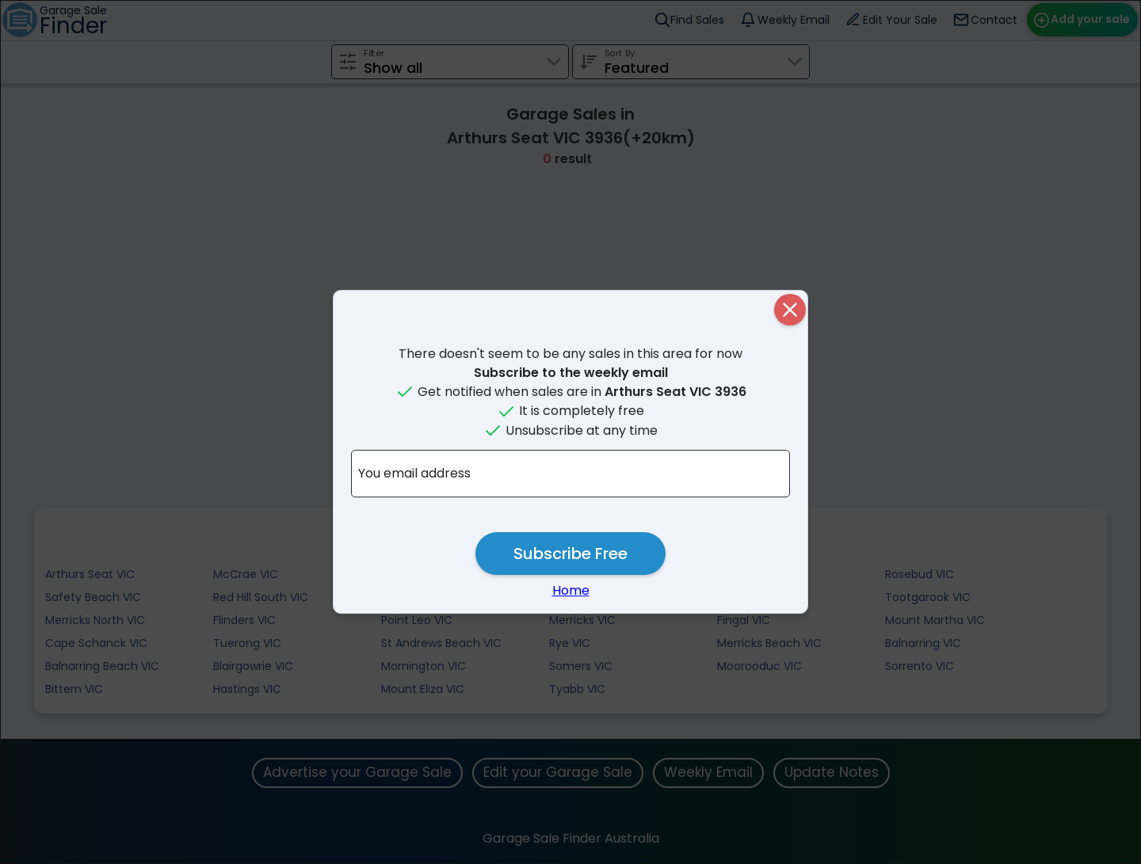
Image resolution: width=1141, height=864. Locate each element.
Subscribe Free (570, 553)
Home (571, 590)
